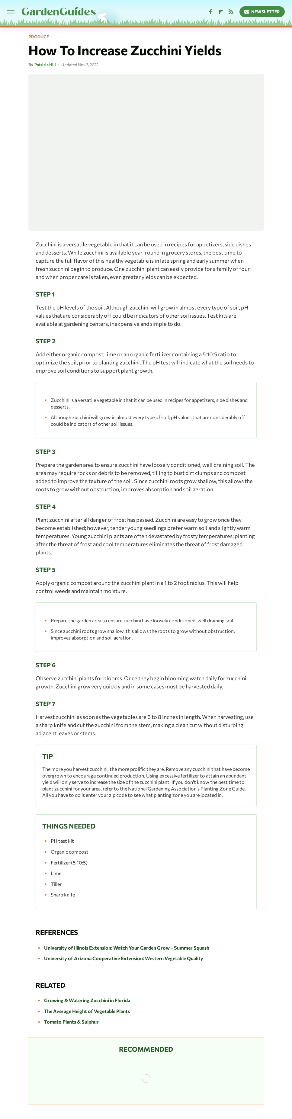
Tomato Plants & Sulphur (71, 1021)
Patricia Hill (45, 64)
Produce (38, 37)
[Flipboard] (221, 12)
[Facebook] (210, 12)
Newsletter (262, 11)
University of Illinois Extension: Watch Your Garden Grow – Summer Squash (127, 948)
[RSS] (231, 12)
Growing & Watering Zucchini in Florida (87, 1000)
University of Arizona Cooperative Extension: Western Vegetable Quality (123, 958)
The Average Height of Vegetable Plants (87, 1011)
